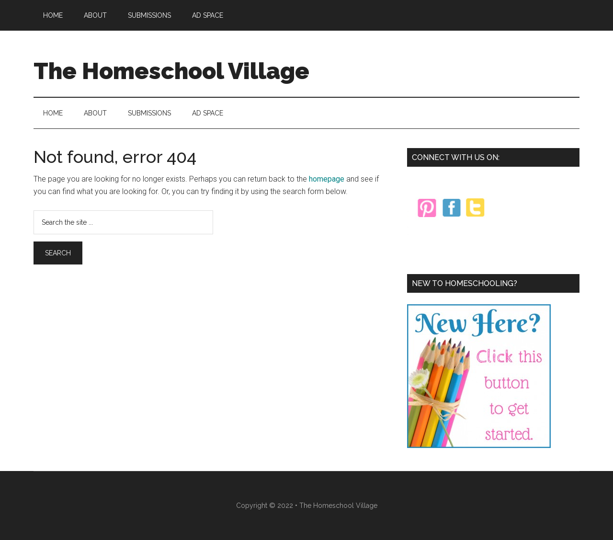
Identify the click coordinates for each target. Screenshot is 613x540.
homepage (326, 179)
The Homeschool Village (171, 70)
